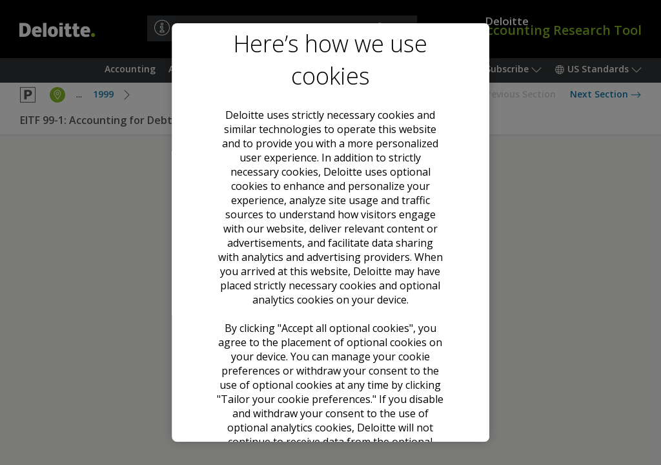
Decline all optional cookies (330, 356)
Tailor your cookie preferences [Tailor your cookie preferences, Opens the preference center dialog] (330, 402)
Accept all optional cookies (330, 308)
